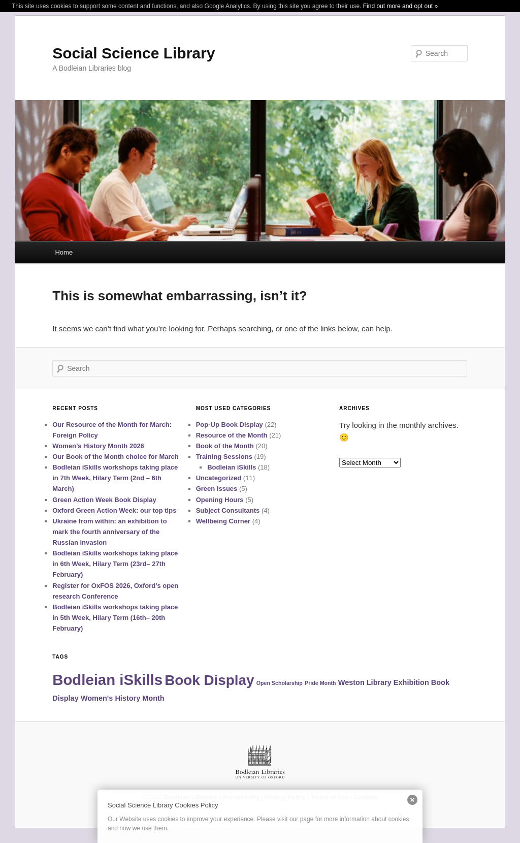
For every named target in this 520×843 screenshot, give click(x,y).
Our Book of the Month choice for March (115, 456)
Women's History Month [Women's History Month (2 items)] (123, 698)
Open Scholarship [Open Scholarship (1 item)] (279, 683)
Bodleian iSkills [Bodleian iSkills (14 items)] (107, 679)
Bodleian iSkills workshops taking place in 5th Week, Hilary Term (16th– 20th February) (115, 617)
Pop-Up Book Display (229, 424)
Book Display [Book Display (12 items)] (209, 680)
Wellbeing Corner (223, 521)
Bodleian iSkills (231, 467)
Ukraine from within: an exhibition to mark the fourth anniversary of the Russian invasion (109, 531)
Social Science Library (133, 53)
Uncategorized (219, 478)
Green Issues (217, 488)
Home (64, 252)
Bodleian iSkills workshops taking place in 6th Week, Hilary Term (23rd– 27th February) (115, 563)
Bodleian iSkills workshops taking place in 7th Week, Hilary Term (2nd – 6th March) (115, 477)
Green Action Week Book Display (104, 500)
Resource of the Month (232, 435)
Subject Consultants (228, 510)
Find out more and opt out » (400, 6)
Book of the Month (225, 446)
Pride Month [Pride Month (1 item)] (320, 683)
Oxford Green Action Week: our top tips (114, 510)
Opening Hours (220, 500)
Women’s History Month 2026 (98, 446)
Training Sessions (224, 456)
